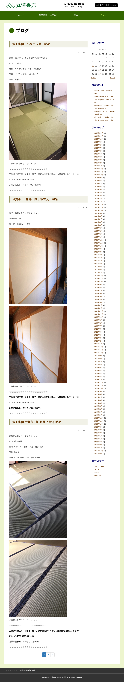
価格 (76, 15)
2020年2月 (98, 341)
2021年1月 (98, 308)
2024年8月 (98, 181)
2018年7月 (98, 397)
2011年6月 (98, 442)
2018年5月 (98, 403)
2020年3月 (98, 338)
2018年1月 (98, 415)
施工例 (96, 469)
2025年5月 (98, 154)
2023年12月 (98, 204)
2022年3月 (98, 267)
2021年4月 (98, 299)
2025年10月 (98, 139)
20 (99, 70)
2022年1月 (98, 273)
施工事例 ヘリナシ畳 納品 (31, 44)
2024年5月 (98, 189)
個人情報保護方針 (27, 670)
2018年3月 (98, 409)
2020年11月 (98, 314)
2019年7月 (98, 362)
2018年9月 (98, 391)
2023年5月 (98, 225)
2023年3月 (98, 231)
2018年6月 (98, 400)
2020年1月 (98, 344)
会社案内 (99, 5)
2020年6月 (98, 329)
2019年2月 (98, 376)
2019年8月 (98, 359)
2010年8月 (98, 454)
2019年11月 (98, 350)
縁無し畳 (97, 475)
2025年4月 (98, 157)
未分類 (96, 472)
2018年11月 (98, 385)
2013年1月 (98, 436)
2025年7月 (98, 148)
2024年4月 (98, 192)
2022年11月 (98, 243)
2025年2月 (98, 163)
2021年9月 (98, 284)
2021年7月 (98, 290)
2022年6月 (98, 258)
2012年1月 (98, 439)
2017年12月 (98, 418)
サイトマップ (11, 670)
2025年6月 (98, 151)
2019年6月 (98, 365)
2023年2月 (98, 234)
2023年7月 (98, 219)
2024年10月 (98, 175)
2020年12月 (98, 311)
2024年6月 (98, 187)
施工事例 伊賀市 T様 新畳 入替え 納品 (36, 422)
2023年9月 (98, 213)
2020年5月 (98, 332)
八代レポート (99, 466)
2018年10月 (98, 388)
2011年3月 (98, 445)
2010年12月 (98, 451)
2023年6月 (98, 222)
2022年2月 (98, 270)
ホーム (21, 15)
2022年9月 (98, 249)
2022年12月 (98, 240)
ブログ (103, 15)
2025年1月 (98, 166)
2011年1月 (98, 448)
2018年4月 (98, 406)
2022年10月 (98, 246)
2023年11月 (98, 207)
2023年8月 (98, 216)
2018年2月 (98, 412)
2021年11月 (98, 278)
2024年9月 (98, 178)
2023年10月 (98, 210)
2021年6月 (98, 293)
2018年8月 (98, 394)
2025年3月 (98, 160)
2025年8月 (98, 145)
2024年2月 (98, 198)
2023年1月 (98, 237)
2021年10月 (98, 281)
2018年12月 (98, 382)
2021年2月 (98, 305)
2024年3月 (98, 195)
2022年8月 (98, 252)
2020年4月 (98, 335)
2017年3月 (98, 430)
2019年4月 (98, 370)
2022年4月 (98, 264)
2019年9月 (98, 356)
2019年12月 (98, 347)
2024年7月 (98, 184)
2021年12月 (98, 276)
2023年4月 (98, 228)
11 (93, 66)
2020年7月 (98, 326)
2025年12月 (98, 133)
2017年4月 (98, 427)
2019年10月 (98, 353)
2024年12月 (98, 169)
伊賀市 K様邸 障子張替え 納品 (35, 199)
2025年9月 (98, 142)
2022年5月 (98, 261)
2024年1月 (98, 201)
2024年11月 (98, 172)
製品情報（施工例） (48, 15)
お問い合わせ (111, 5)
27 (99, 74)
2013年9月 (98, 433)
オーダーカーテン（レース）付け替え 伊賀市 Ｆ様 (104, 100)
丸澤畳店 (21, 5)
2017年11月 (98, 421)
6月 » (112, 78)
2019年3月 (98, 373)
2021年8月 (98, 287)
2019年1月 (98, 379)
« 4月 (93, 78)
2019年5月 (98, 368)
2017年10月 (98, 424)
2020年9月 (98, 320)
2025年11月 (98, 136)
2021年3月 (98, 302)
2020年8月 (98, 323)
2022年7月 (98, 255)
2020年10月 (98, 317)
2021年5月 (98, 296)
